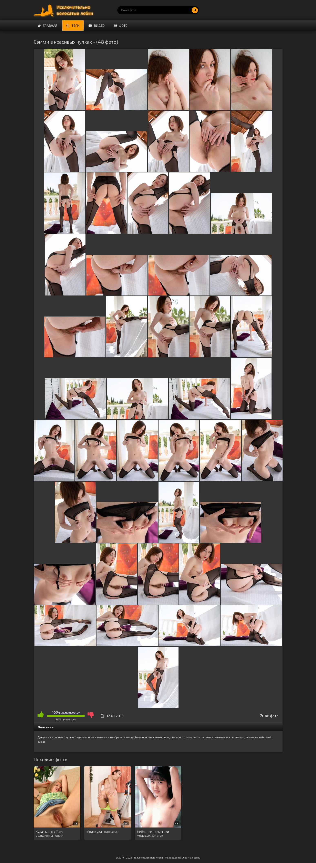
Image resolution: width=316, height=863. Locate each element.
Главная (47, 25)
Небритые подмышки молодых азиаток (153, 833)
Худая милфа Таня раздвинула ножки (49, 833)
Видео (97, 25)
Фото (121, 25)
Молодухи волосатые (102, 831)
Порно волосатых (64, 10)
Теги (73, 25)
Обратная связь (191, 857)
